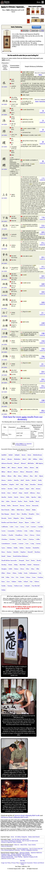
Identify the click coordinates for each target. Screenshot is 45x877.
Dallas (22, 548)
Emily (20, 573)
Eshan (28, 577)
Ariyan (22, 489)
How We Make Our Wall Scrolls (20, 839)
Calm (11, 527)
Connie (14, 543)
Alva (31, 476)
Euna (3, 581)
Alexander (29, 472)
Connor (21, 543)
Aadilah (3, 455)
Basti (37, 501)
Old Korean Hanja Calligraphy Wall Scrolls (14, 817)
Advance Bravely (6, 463)
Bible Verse (20, 510)
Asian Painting (18, 857)
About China (23, 844)
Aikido (3, 467)
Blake (34, 510)
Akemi (9, 472)
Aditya (35, 459)
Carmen (33, 527)
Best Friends (5, 510)
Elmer (9, 573)
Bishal (28, 510)
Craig (32, 543)
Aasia (29, 455)
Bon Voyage (5, 514)
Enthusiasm (33, 573)
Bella (9, 505)
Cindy (19, 539)
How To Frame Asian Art (35, 848)
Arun (8, 493)
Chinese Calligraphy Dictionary (29, 850)
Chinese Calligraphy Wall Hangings (20, 854)
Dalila (16, 548)
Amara (3, 480)
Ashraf (15, 493)
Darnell (30, 552)
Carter (3, 531)
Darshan (37, 552)
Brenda (3, 518)
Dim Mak (22, 564)
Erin (12, 577)
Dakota (9, 548)
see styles (4, 87)
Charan (38, 531)
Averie (16, 497)
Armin (3, 493)
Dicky (16, 564)
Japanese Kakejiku (24, 852)
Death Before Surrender (9, 560)
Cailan (33, 522)
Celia (25, 531)
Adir (29, 459)
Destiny (3, 564)
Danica (9, 552)
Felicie (3, 590)
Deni (27, 560)
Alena (22, 472)
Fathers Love (18, 586)
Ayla (39, 497)
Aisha (26, 467)
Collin (38, 539)
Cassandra (11, 531)
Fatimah (27, 586)
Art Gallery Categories (21, 837)
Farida (3, 586)
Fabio (20, 581)
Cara (16, 527)
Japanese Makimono (36, 852)
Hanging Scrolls (5, 854)
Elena (22, 569)
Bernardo (35, 505)
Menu (40, 2)
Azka (7, 501)
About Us (16, 844)
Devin (10, 564)
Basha (20, 501)
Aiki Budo (31, 463)
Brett (10, 518)
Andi (22, 480)
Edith (10, 569)
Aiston (32, 467)
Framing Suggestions (22, 848)
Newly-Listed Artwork (34, 837)
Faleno (37, 581)
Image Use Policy (6, 863)
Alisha (3, 476)
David (3, 556)
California (4, 527)
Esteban (40, 577)
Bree (37, 514)
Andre (28, 480)
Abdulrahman (37, 455)
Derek (39, 560)
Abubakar (17, 459)
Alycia (41, 476)
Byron (27, 522)
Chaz (26, 535)
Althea (26, 476)
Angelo (11, 484)
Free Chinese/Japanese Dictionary (10, 850)
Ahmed (23, 463)
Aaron (24, 455)
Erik (2, 577)
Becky (3, 505)
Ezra (8, 581)
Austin (10, 497)
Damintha (36, 548)
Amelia (16, 480)
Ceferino (19, 531)
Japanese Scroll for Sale (7, 858)
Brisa (22, 518)
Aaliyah (17, 455)
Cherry (32, 535)
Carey (22, 527)
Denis (33, 560)
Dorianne (36, 564)
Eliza (32, 569)
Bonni (13, 514)
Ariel (16, 489)
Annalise (33, 484)
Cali (38, 522)
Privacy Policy (15, 863)
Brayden (31, 514)
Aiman (14, 467)
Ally (15, 476)
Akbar (3, 472)
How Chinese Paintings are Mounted (11, 840)
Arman (38, 489)
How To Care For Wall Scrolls (30, 840)
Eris (17, 577)
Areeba (10, 489)
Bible (13, 510)
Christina (4, 539)
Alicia (36, 472)
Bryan (21, 522)
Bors (18, 514)
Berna (28, 505)
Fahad (26, 581)
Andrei (34, 480)
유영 (42, 30)
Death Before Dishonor (20, 556)
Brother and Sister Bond (9, 522)
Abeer (3, 459)
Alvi (36, 476)
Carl (27, 527)
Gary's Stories (32, 844)
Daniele (15, 552)
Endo (25, 573)
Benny (22, 505)
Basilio (31, 501)
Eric (40, 573)
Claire (25, 539)
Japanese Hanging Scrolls (30, 857)
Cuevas (38, 543)
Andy (40, 480)
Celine (31, 531)
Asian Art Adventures (6, 846)
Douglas (4, 569)
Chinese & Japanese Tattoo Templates (11, 842)
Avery (22, 497)
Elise (27, 569)
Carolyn (40, 527)
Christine (12, 539)
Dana (3, 552)
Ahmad (16, 463)
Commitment (5, 543)
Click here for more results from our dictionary (22, 418)
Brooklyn (29, 518)
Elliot (3, 573)
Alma (19, 476)
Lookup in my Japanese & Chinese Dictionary (23, 444)
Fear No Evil (35, 586)
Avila (27, 497)
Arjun (27, 489)
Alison (9, 476)
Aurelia (3, 497)
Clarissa (31, 539)
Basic (25, 501)
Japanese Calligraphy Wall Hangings (11, 855)
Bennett (15, 505)
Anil (17, 484)
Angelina (4, 484)
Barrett (13, 501)
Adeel (24, 459)
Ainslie (20, 467)
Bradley (24, 514)
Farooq (10, 586)
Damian (28, 548)
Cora (26, 543)
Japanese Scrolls (26, 855)
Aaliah (11, 455)
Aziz (2, 501)
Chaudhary (18, 535)
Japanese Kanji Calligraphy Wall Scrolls (27, 815)
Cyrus (3, 548)
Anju (26, 484)
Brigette (16, 518)
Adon (41, 459)
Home (12, 837)
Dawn (9, 556)
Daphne (23, 552)
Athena (32, 493)
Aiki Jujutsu (39, 463)
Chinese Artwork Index (7, 857)
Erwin (22, 577)
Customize (36, 27)
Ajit (37, 467)
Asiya (20, 493)
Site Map (22, 860)
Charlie (10, 535)
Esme (34, 577)
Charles (3, 535)
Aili (9, 467)
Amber (10, 480)
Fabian (14, 581)
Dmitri (29, 564)
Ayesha (33, 497)
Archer (3, 489)
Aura (38, 493)
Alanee (16, 472)
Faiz (31, 581)
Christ (38, 535)
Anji (22, 484)
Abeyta (9, 459)
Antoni (40, 484)
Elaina (16, 569)
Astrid (26, 493)
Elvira (14, 573)
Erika (7, 577)
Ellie (37, 569)
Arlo (32, 489)
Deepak (21, 560)
